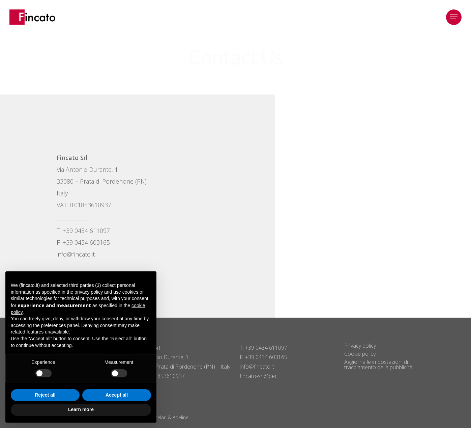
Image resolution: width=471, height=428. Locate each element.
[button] (454, 17)
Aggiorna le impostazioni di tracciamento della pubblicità (378, 364)
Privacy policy (360, 345)
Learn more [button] (81, 409)
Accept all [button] (117, 395)
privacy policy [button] (89, 292)
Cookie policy (360, 353)
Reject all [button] (45, 395)
